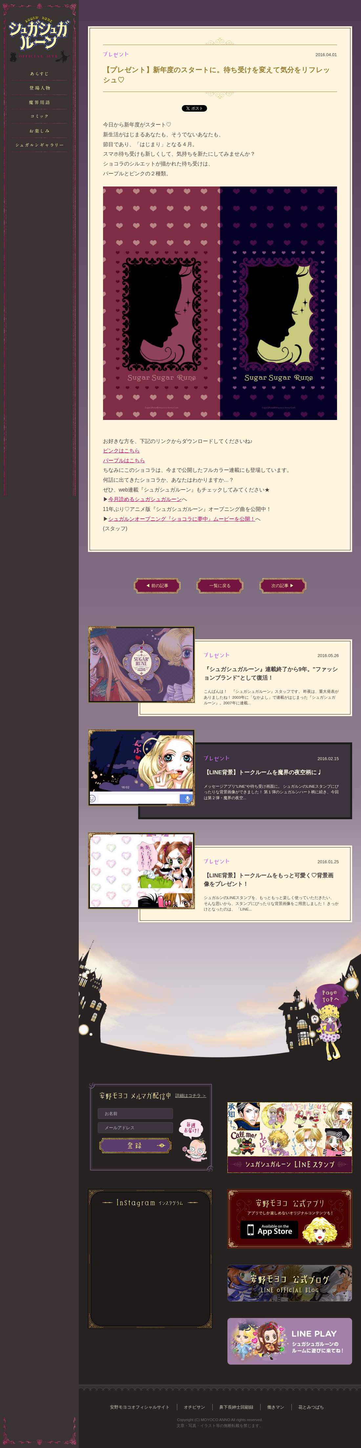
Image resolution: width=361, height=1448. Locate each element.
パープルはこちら (124, 460)
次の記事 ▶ (282, 585)
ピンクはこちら (121, 450)
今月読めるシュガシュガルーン (145, 499)
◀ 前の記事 (157, 585)
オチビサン (194, 1407)
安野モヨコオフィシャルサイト (140, 1407)
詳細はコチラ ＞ (190, 1095)
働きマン (275, 1407)
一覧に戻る (220, 585)
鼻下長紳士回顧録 (236, 1407)
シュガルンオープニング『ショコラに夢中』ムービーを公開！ (181, 519)
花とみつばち (311, 1407)
